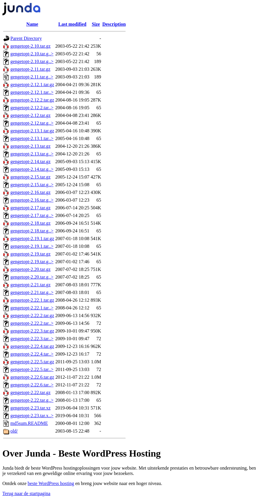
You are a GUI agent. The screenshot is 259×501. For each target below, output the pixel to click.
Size (96, 24)
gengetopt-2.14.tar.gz (30, 161)
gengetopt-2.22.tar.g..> (31, 400)
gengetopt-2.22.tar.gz (30, 392)
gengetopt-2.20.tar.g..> (31, 277)
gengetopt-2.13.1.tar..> (31, 138)
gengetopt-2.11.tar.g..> (31, 76)
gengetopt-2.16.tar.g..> (31, 200)
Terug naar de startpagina (26, 493)
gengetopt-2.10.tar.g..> (31, 53)
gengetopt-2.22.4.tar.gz (32, 346)
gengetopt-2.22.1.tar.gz (32, 300)
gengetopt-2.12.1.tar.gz (32, 84)
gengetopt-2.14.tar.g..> (31, 169)
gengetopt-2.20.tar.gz (30, 269)
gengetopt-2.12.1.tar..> (31, 92)
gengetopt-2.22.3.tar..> (31, 338)
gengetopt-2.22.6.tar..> (31, 384)
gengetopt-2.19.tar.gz (30, 253)
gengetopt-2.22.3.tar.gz (32, 330)
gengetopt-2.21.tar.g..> (31, 292)
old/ (14, 430)
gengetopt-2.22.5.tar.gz (32, 361)
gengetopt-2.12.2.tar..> (31, 107)
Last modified (72, 24)
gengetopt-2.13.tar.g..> (31, 153)
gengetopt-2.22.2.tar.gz (32, 315)
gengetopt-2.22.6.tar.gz (32, 377)
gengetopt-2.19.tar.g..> (31, 261)
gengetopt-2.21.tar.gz (30, 284)
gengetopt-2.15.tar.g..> (31, 184)
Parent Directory (26, 38)
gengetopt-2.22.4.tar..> (31, 354)
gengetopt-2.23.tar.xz (30, 407)
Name (32, 24)
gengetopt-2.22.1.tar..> (31, 307)
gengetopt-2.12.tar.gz (30, 115)
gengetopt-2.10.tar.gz (30, 46)
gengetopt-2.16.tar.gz (30, 192)
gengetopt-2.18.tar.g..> (31, 230)
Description (114, 24)
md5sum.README (29, 423)
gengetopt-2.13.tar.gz (30, 146)
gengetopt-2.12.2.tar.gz (32, 99)
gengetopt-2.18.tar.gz (30, 223)
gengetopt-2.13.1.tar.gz (32, 130)
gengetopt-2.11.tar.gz (30, 69)
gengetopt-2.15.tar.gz (30, 176)
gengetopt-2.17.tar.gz (30, 207)
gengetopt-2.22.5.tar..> (31, 369)
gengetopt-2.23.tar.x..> (31, 415)
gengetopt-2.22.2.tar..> (31, 323)
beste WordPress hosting (51, 483)
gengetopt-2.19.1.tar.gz (32, 238)
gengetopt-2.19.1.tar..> (31, 246)
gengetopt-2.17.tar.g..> (31, 215)
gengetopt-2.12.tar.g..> (31, 123)
